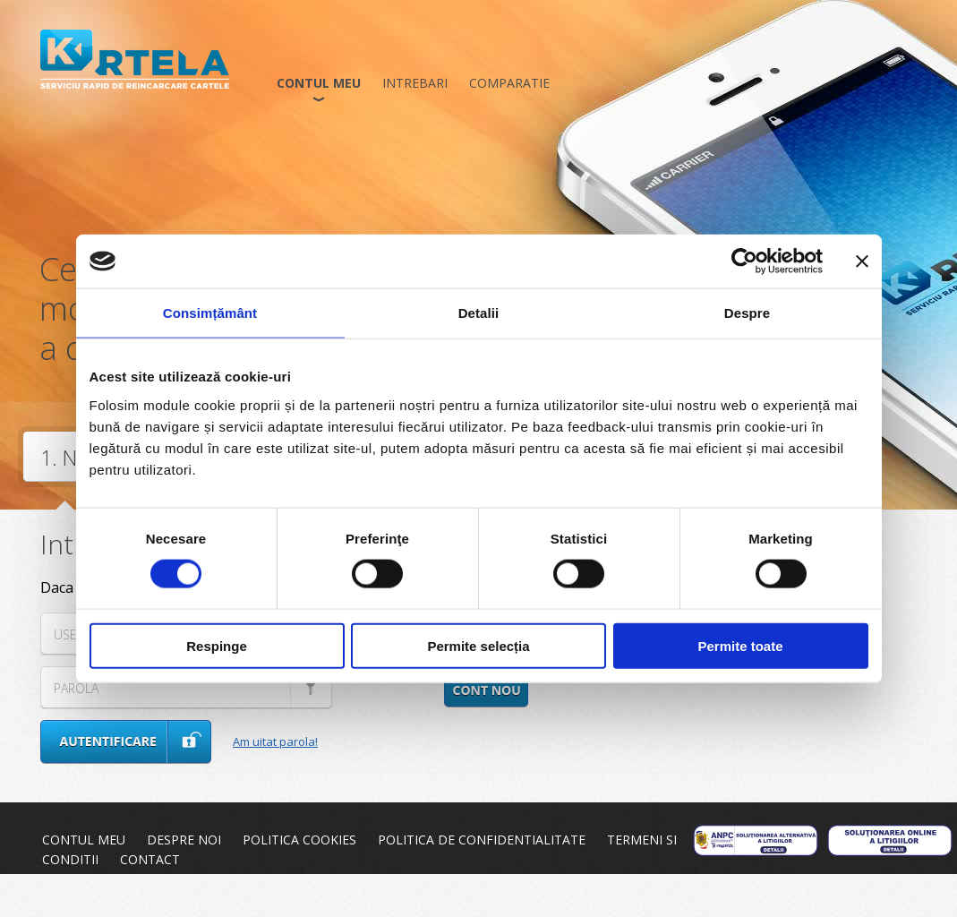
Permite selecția (478, 645)
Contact (150, 859)
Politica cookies (299, 839)
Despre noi (184, 839)
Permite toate (739, 645)
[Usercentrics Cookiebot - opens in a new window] (744, 261)
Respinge (216, 645)
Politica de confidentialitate (481, 839)
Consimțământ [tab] (210, 313)
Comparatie (509, 82)
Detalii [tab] (479, 313)
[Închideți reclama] (862, 261)
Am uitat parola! (275, 741)
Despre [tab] (747, 313)
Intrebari (415, 82)
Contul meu (319, 82)
